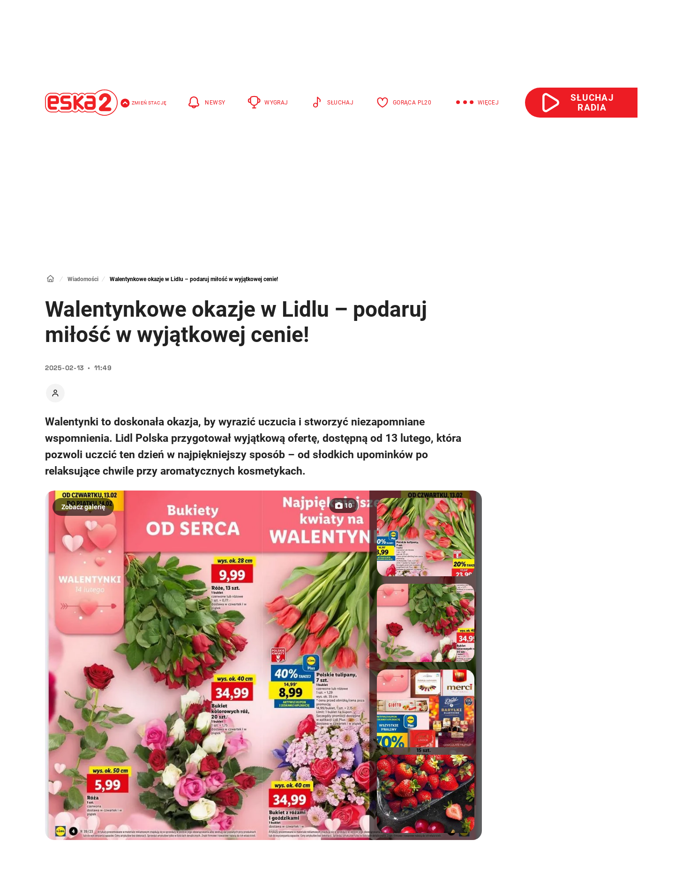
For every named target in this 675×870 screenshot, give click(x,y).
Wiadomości (83, 279)
